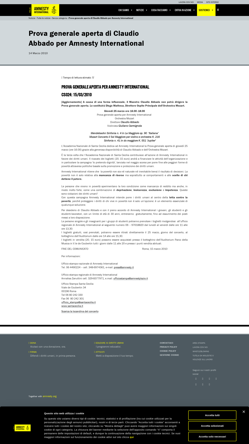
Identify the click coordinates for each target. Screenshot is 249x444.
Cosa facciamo (161, 10)
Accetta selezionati (212, 411)
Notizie (142, 10)
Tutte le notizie (43, 18)
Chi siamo (125, 10)
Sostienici (206, 10)
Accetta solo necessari (212, 422)
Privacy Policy (168, 346)
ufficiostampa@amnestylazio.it (130, 278)
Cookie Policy (168, 350)
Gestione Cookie (169, 354)
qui (132, 422)
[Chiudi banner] (244, 397)
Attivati (99, 351)
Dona (32, 342)
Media (200, 2)
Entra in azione (185, 10)
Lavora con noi (186, 2)
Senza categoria (59, 18)
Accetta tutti (212, 400)
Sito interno (212, 2)
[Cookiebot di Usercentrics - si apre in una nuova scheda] (22, 437)
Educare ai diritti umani (109, 342)
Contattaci (166, 342)
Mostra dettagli (177, 437)
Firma (33, 351)
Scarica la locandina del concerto (79, 311)
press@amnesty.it (124, 267)
